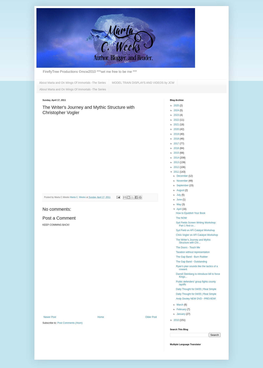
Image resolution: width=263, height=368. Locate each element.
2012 (177, 167)
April (179, 209)
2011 (177, 171)
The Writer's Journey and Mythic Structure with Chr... (193, 241)
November (183, 180)
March (180, 304)
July (179, 195)
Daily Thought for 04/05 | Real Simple (196, 289)
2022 (177, 119)
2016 (177, 148)
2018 (177, 138)
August (181, 190)
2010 (177, 320)
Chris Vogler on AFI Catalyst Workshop (197, 235)
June (179, 199)
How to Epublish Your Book (190, 213)
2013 (177, 162)
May (179, 204)
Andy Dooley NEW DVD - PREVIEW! (196, 298)
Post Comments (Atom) (70, 322)
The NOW (181, 218)
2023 (177, 115)
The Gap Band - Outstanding (191, 261)
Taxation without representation (193, 252)
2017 (177, 143)
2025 (177, 105)
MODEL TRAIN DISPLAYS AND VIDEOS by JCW (143, 82)
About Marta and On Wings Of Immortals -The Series (72, 82)
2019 (177, 134)
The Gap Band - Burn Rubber (192, 256)
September (183, 185)
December (183, 175)
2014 (177, 157)
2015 (177, 152)
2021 (177, 124)
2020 (177, 129)
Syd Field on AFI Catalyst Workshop (195, 230)
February (182, 309)
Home (101, 317)
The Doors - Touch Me (188, 247)
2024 (177, 110)
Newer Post (49, 317)
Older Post (151, 317)
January (181, 314)
